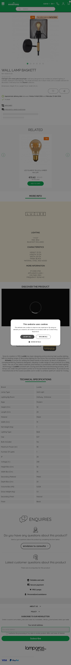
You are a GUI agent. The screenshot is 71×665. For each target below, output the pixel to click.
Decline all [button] (43, 337)
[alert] (35, 332)
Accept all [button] (27, 337)
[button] (35, 342)
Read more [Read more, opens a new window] (35, 331)
